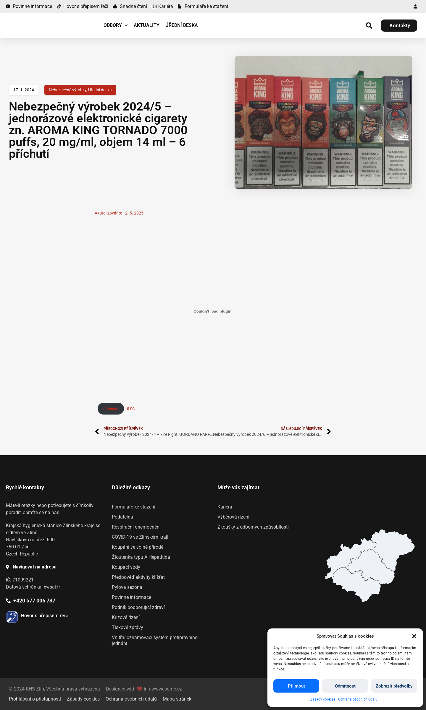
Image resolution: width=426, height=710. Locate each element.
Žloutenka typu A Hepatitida (141, 557)
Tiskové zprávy (127, 627)
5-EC (131, 409)
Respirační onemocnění (136, 527)
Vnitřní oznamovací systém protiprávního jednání (155, 640)
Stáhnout (110, 409)
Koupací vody (126, 567)
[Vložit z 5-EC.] (213, 311)
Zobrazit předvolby (394, 686)
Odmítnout (345, 686)
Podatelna (122, 517)
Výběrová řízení (233, 517)
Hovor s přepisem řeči (44, 615)
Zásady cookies (322, 699)
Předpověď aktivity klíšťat (138, 577)
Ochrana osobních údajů (357, 699)
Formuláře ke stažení (133, 507)
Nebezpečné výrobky (67, 89)
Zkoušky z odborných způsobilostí (253, 527)
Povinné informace (131, 597)
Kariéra (224, 507)
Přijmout (296, 686)
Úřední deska (181, 25)
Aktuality (146, 25)
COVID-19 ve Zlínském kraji (140, 537)
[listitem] (356, 584)
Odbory (116, 25)
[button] (414, 636)
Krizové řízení (126, 617)
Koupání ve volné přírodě (137, 547)
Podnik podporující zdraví (138, 607)
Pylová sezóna (127, 587)
